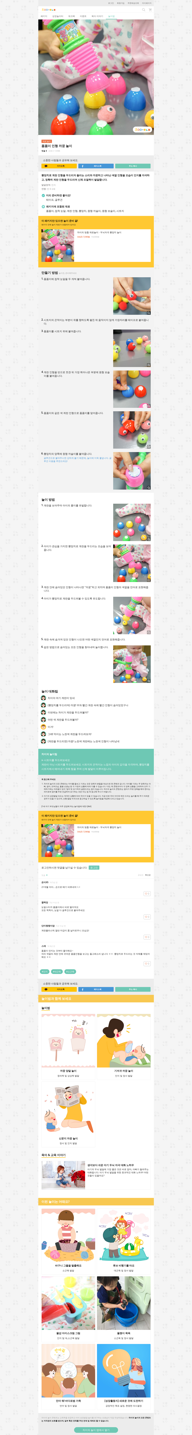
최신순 (148, 875)
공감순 (140, 875)
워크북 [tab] (71, 16)
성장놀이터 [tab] (57, 16)
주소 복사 (133, 166)
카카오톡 (55, 166)
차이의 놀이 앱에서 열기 (96, 1430)
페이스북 (91, 166)
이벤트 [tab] (83, 16)
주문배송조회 (133, 3)
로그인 (111, 3)
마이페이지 (146, 3)
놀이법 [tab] (111, 16)
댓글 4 (44, 151)
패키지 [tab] (44, 16)
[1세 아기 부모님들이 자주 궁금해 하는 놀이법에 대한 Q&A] (66, 806)
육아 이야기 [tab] (97, 16)
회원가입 (120, 3)
